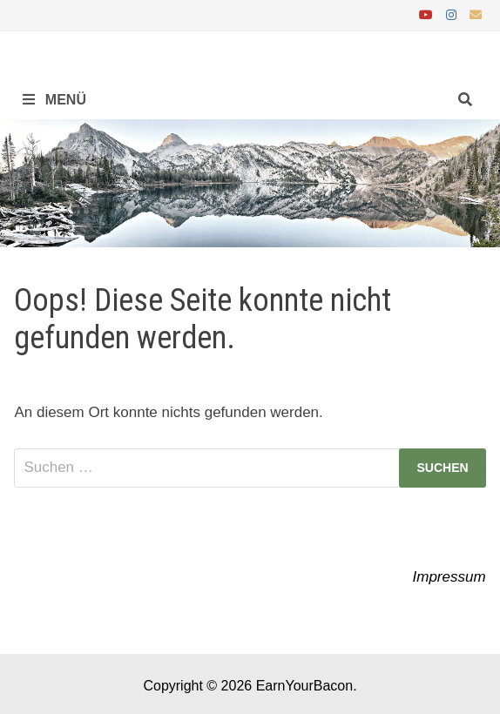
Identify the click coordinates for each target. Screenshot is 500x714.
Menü (54, 99)
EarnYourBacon (305, 685)
